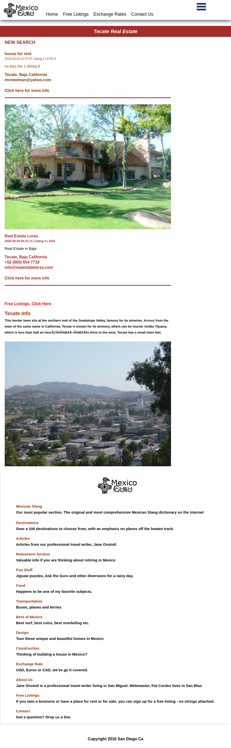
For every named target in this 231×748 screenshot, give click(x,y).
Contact (23, 711)
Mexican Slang (29, 506)
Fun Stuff (24, 570)
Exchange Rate (29, 664)
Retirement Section (33, 554)
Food (20, 585)
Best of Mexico (29, 617)
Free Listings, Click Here (28, 304)
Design (22, 632)
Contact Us (142, 14)
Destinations (27, 523)
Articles (23, 538)
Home (52, 14)
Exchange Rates (110, 14)
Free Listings (76, 14)
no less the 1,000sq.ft (22, 66)
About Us (24, 680)
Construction (27, 648)
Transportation (29, 601)
